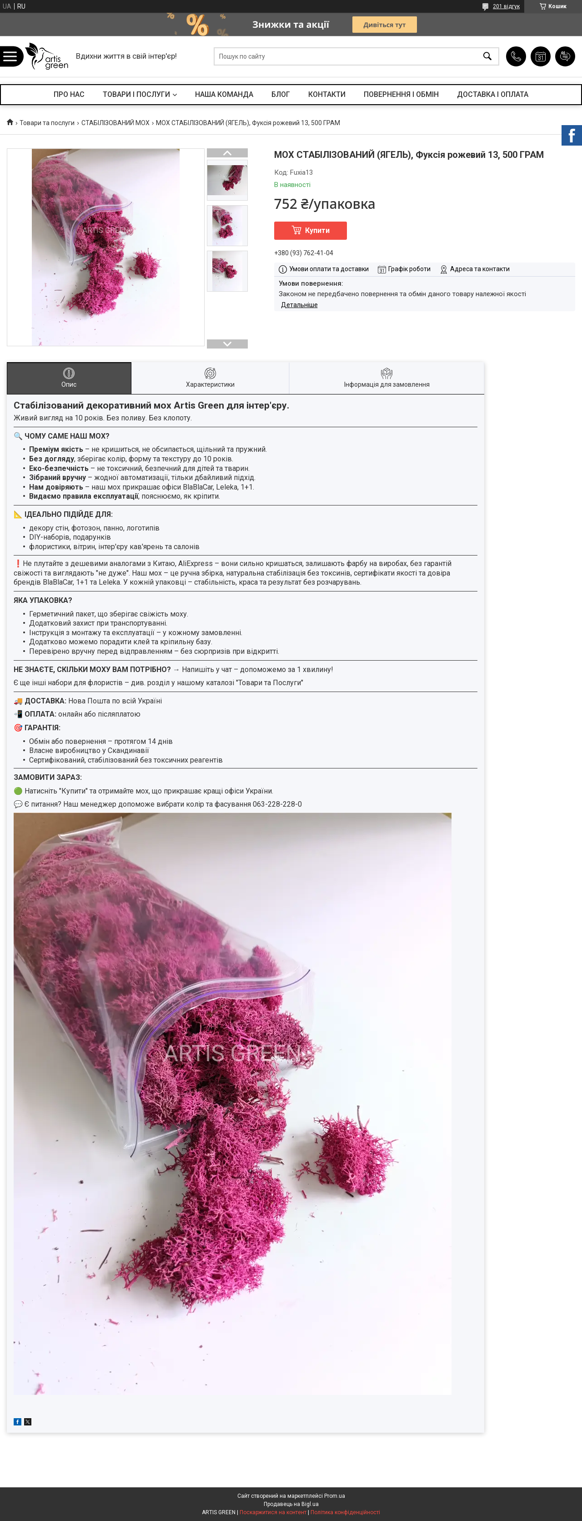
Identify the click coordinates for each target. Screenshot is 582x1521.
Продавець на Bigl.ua (291, 1504)
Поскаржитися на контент (273, 1512)
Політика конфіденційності (345, 1512)
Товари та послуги (47, 122)
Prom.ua (334, 1496)
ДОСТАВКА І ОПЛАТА (492, 94)
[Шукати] (487, 56)
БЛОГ (280, 94)
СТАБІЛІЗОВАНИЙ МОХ (115, 122)
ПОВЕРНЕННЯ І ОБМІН (401, 94)
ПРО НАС (69, 94)
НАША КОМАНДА (224, 94)
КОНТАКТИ (327, 94)
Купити (317, 230)
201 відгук (506, 6)
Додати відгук (565, 56)
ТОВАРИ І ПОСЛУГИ (136, 94)
